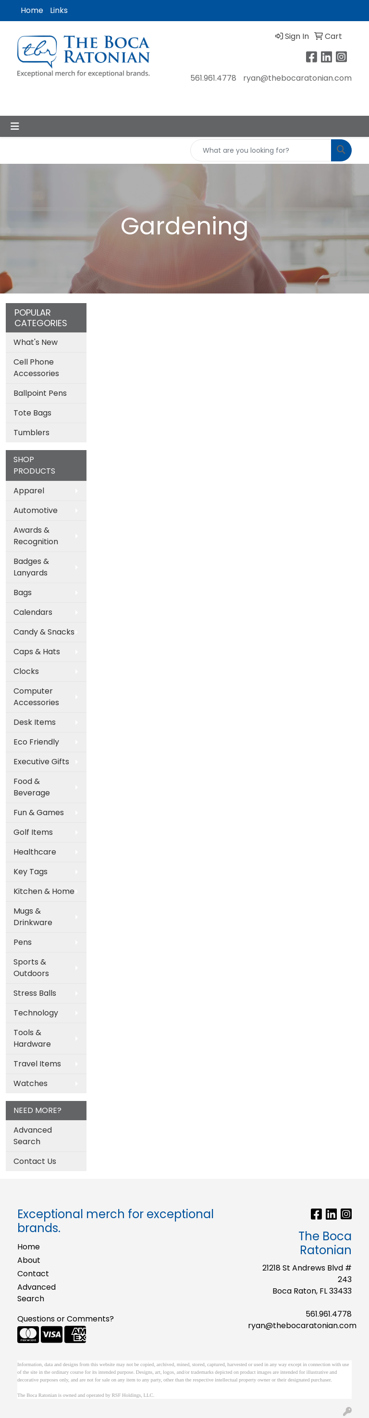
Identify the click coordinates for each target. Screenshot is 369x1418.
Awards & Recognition (35, 536)
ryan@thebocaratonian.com (297, 78)
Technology (35, 1012)
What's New (35, 342)
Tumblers (31, 432)
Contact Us (34, 1161)
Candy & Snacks (43, 631)
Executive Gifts (41, 761)
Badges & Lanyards (31, 567)
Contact (33, 1273)
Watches (30, 1083)
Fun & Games (38, 812)
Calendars (32, 612)
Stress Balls (34, 993)
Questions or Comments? (65, 1318)
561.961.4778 (213, 78)
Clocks (26, 671)
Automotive (35, 510)
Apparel (28, 490)
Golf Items (33, 832)
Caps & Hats (36, 651)
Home (32, 10)
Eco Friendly (36, 741)
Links (59, 10)
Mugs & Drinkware (32, 916)
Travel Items (37, 1063)
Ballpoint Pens (40, 393)
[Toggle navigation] (15, 126)
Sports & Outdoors (31, 967)
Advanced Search (32, 1136)
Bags (22, 592)
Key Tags (30, 871)
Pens (22, 942)
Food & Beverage (31, 787)
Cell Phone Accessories (36, 367)
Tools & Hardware (32, 1038)
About (28, 1260)
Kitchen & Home (43, 891)
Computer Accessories (36, 696)
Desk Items (34, 722)
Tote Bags (32, 412)
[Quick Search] (261, 150)
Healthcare (34, 851)
